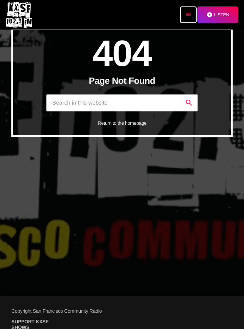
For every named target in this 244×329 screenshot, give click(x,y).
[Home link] (19, 15)
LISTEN (217, 15)
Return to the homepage (122, 123)
